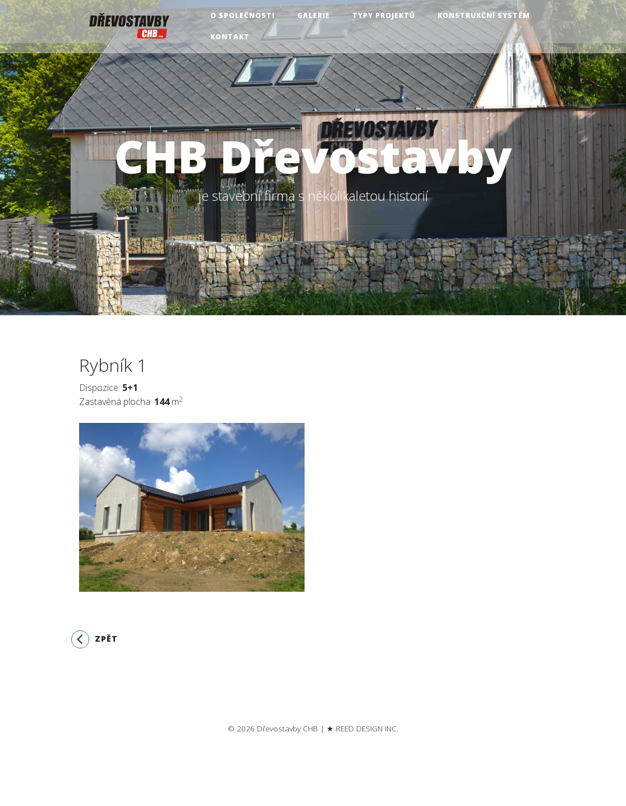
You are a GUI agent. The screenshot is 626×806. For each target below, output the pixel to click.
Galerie (317, 16)
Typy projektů (387, 16)
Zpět (94, 639)
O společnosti (246, 16)
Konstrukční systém (487, 16)
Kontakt (234, 37)
